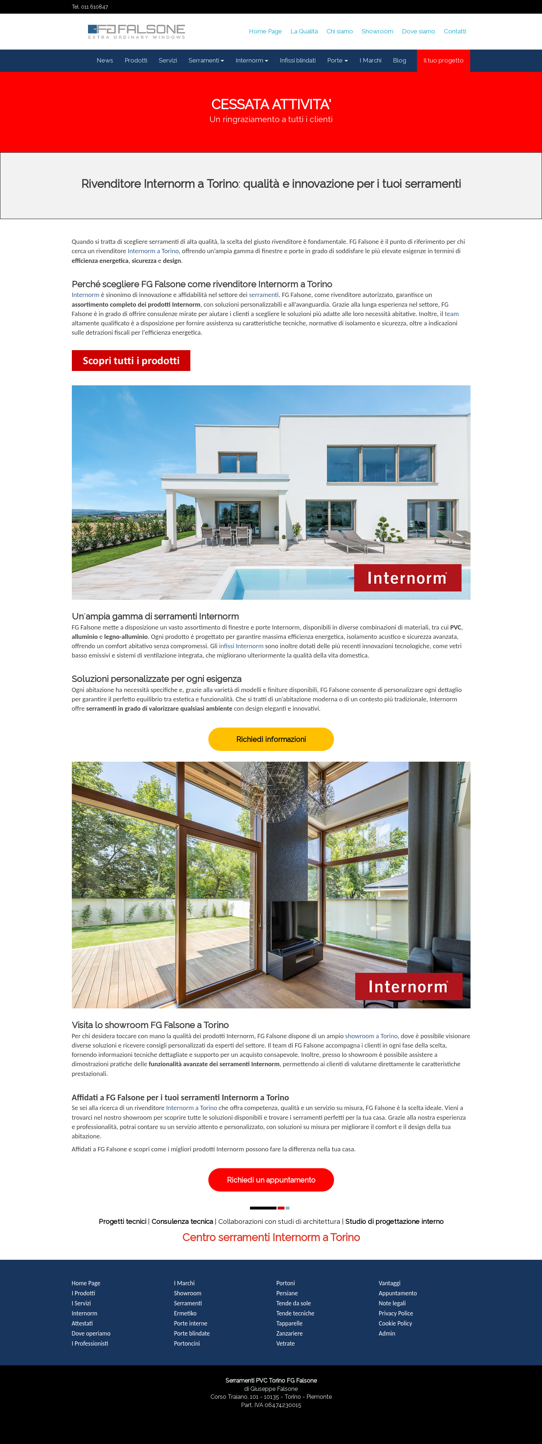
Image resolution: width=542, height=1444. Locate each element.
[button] (206, 60)
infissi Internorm (241, 646)
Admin (387, 1333)
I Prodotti (83, 1293)
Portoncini (187, 1343)
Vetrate (286, 1343)
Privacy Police (396, 1313)
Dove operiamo (91, 1333)
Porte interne (191, 1323)
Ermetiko (185, 1313)
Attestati (82, 1323)
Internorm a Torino (153, 251)
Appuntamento (398, 1293)
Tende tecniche (296, 1313)
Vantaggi (389, 1283)
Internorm (85, 295)
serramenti (263, 295)
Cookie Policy (395, 1323)
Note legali (392, 1303)
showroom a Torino (371, 1036)
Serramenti (188, 1303)
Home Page (86, 1283)
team (452, 314)
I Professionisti (90, 1343)
